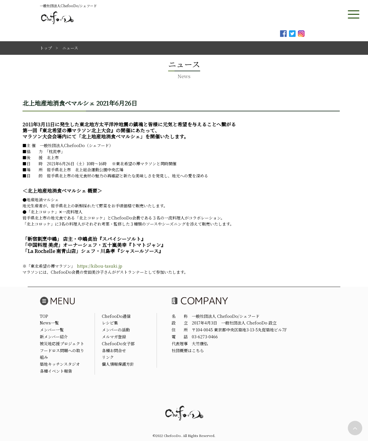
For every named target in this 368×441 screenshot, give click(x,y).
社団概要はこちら (188, 350)
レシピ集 (110, 323)
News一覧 (49, 323)
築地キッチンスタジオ (60, 364)
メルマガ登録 (114, 336)
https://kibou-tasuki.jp (99, 266)
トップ (46, 48)
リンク (108, 357)
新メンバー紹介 (54, 336)
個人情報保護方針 (118, 364)
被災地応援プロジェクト (62, 343)
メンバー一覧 (52, 330)
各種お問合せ (114, 350)
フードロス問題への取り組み (62, 354)
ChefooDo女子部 (118, 343)
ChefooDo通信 (116, 316)
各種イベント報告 (56, 371)
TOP (44, 316)
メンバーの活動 (116, 330)
